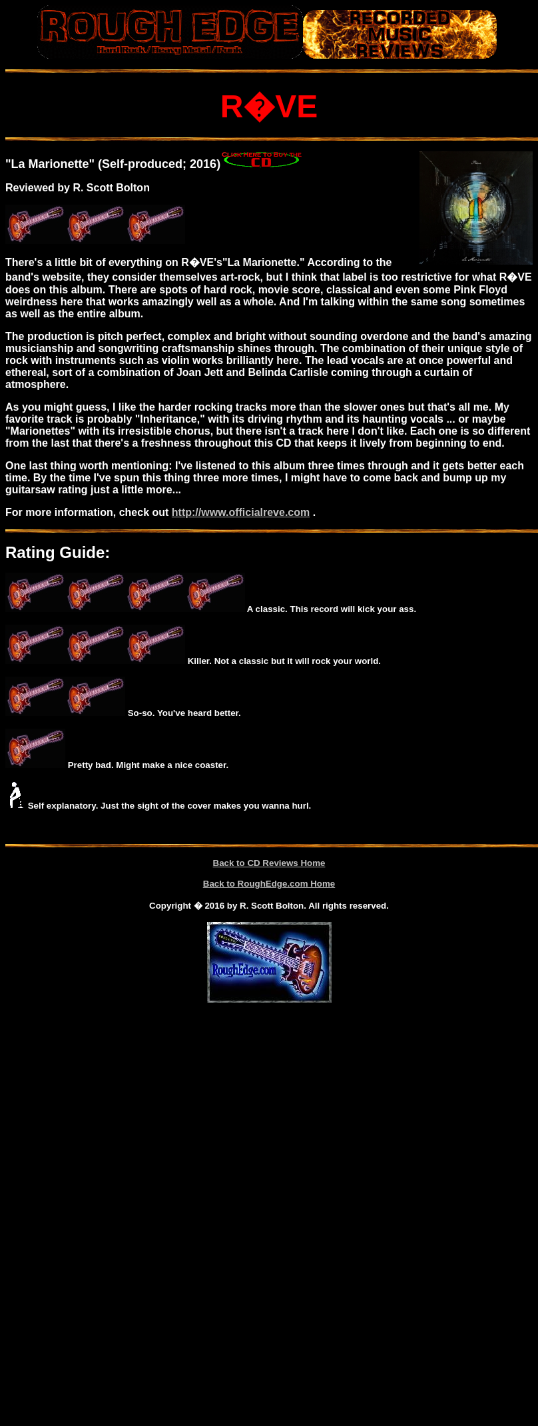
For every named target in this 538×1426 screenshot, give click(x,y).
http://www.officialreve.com (241, 512)
